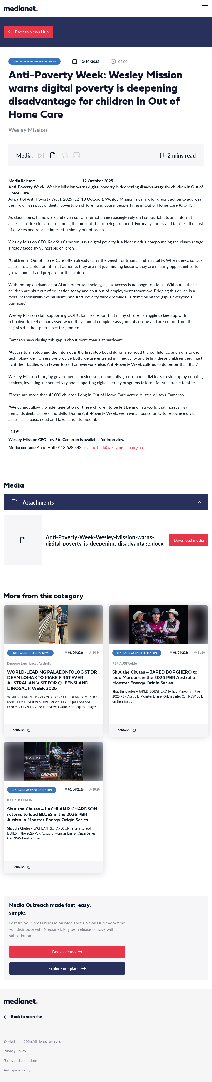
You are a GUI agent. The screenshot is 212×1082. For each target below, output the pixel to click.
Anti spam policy (17, 1069)
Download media (189, 540)
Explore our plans (67, 968)
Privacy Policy (15, 1050)
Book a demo (67, 951)
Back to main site (23, 1017)
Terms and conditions (20, 1060)
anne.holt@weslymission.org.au (115, 447)
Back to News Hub (28, 31)
